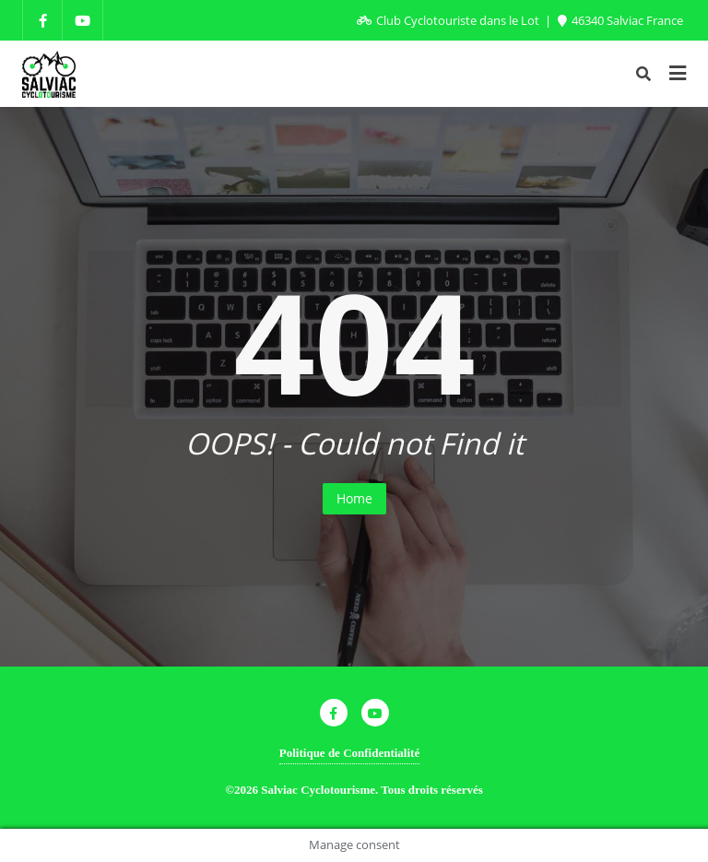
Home (354, 498)
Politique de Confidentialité (349, 753)
